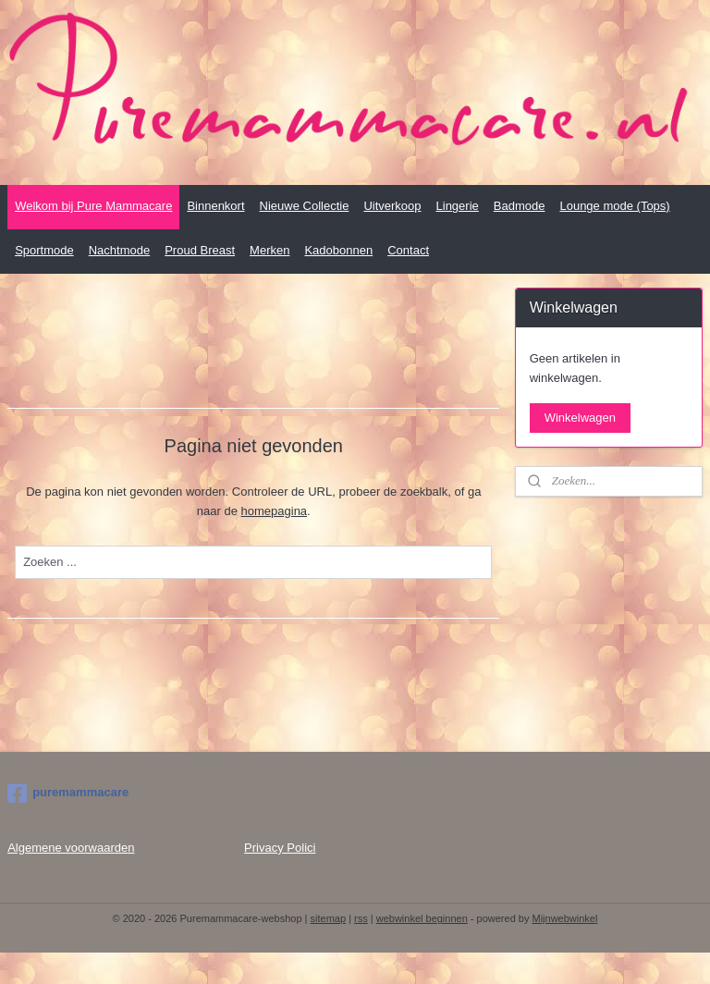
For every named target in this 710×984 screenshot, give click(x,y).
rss (361, 918)
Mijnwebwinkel (565, 918)
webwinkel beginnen (422, 918)
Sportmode (44, 250)
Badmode (519, 206)
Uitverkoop (392, 206)
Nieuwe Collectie (304, 206)
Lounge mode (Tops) (614, 206)
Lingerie (457, 206)
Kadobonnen (338, 250)
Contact (408, 250)
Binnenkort (215, 206)
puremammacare (68, 793)
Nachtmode (119, 250)
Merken (269, 250)
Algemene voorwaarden (70, 848)
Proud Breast (200, 250)
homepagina (274, 511)
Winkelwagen (580, 417)
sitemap (329, 918)
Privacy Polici (279, 848)
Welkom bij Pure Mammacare (93, 206)
